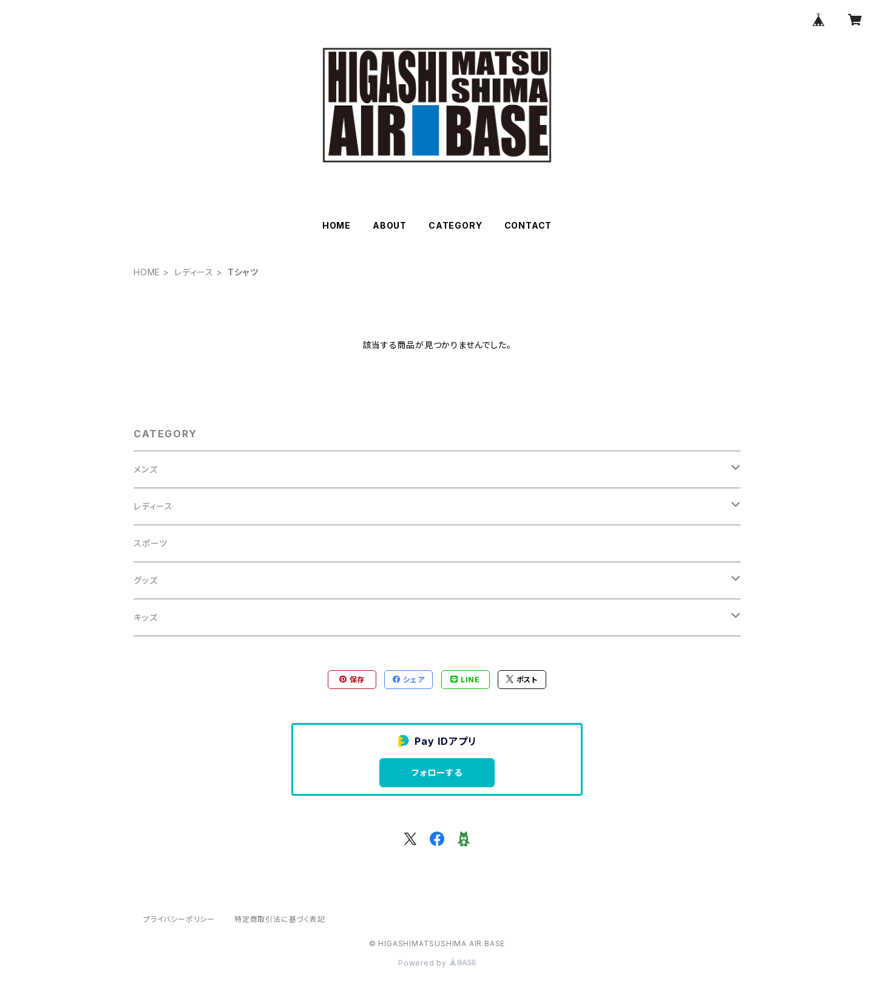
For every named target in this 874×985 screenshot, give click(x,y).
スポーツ (151, 543)
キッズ (145, 617)
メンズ (145, 469)
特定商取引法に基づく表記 (279, 919)
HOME (336, 225)
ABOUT (390, 225)
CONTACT (528, 225)
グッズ (145, 580)
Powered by (437, 962)
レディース (194, 272)
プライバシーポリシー (179, 919)
